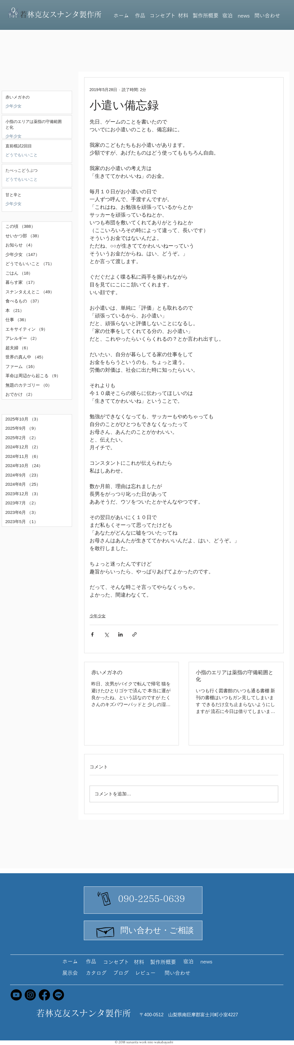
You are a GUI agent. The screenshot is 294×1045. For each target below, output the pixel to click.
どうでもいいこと (21, 155)
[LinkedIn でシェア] (120, 634)
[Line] (58, 994)
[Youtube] (16, 994)
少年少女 (13, 106)
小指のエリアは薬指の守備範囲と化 (234, 676)
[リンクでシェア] (134, 634)
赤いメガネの (106, 672)
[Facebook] (44, 994)
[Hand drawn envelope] (105, 931)
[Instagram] (30, 994)
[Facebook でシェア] (92, 634)
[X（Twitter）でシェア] (106, 634)
